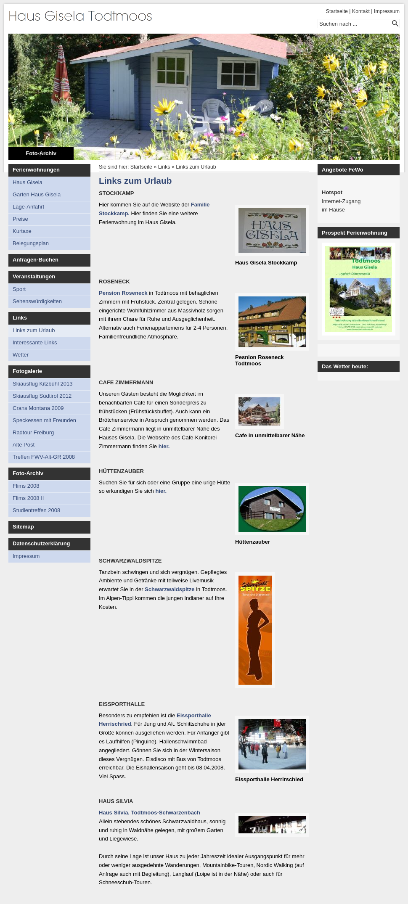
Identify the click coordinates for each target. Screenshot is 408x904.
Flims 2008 (26, 486)
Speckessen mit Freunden (44, 420)
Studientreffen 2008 (36, 510)
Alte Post (23, 444)
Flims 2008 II (28, 498)
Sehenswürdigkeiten (37, 301)
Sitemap (23, 526)
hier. (164, 446)
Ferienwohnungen (36, 170)
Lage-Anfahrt (28, 207)
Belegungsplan (31, 243)
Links (20, 318)
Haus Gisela (27, 182)
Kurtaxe (22, 231)
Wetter (21, 355)
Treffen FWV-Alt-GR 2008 (44, 457)
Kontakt (361, 11)
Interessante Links (35, 342)
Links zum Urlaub (34, 330)
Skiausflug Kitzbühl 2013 (42, 384)
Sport (19, 289)
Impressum (387, 11)
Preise (20, 219)
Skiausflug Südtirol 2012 (42, 396)
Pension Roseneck (123, 293)
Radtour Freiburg (33, 432)
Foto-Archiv (41, 153)
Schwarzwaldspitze (169, 589)
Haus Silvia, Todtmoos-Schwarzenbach (149, 812)
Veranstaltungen (34, 276)
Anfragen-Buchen (35, 259)
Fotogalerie (27, 371)
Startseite (337, 11)
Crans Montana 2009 (38, 408)
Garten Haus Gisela (37, 194)
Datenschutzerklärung (41, 543)
